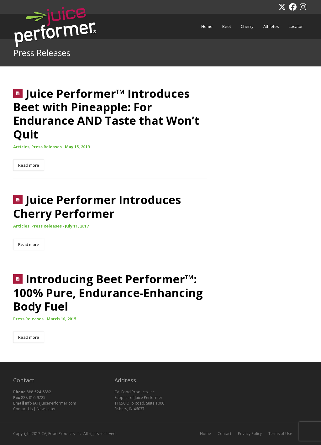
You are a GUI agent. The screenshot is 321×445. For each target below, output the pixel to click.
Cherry (245, 22)
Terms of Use (280, 433)
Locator (296, 26)
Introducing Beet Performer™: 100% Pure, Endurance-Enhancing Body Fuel (108, 292)
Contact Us (23, 408)
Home (207, 26)
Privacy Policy (250, 433)
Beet (225, 22)
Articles (21, 146)
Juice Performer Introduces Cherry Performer (97, 206)
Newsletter (46, 408)
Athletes (271, 26)
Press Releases (46, 146)
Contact (224, 433)
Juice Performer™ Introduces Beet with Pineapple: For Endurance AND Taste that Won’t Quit (106, 114)
